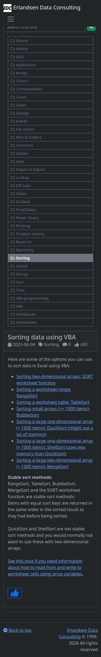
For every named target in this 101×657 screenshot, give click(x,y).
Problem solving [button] (27, 233)
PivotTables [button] (23, 209)
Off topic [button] (20, 185)
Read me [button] (21, 241)
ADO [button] (17, 56)
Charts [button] (18, 80)
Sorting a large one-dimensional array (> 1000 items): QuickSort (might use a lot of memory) (54, 428)
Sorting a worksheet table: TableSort (53, 402)
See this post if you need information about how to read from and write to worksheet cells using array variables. (45, 567)
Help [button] (17, 161)
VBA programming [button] (29, 298)
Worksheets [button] (23, 322)
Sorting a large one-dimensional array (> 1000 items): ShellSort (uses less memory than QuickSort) (54, 447)
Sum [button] (17, 282)
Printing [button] (20, 225)
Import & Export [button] (27, 169)
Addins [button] (19, 48)
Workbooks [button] (23, 314)
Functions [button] (21, 145)
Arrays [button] (18, 72)
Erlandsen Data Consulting (42, 8)
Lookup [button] (19, 177)
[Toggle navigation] (10, 19)
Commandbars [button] (26, 88)
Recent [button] (19, 40)
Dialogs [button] (19, 113)
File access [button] (22, 129)
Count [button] (18, 97)
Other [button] (18, 193)
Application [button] (23, 64)
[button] (50, 258)
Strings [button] (19, 274)
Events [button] (18, 121)
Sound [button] (18, 266)
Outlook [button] (20, 201)
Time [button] (17, 290)
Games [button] (19, 153)
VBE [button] (16, 306)
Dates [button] (18, 105)
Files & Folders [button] (25, 137)
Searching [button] (21, 249)
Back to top (17, 630)
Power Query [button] (24, 217)
